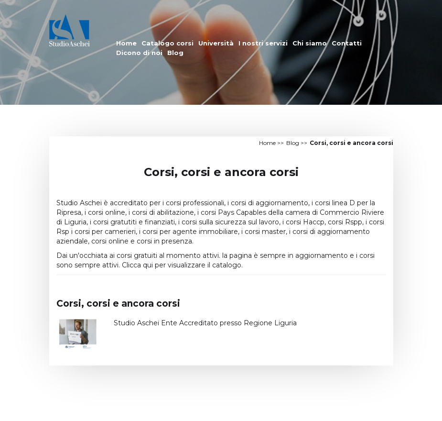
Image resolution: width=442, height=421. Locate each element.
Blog (175, 52)
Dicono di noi (139, 52)
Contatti (347, 43)
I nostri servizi (263, 43)
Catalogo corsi (167, 43)
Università (216, 43)
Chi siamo (309, 43)
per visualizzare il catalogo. (199, 265)
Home (126, 43)
